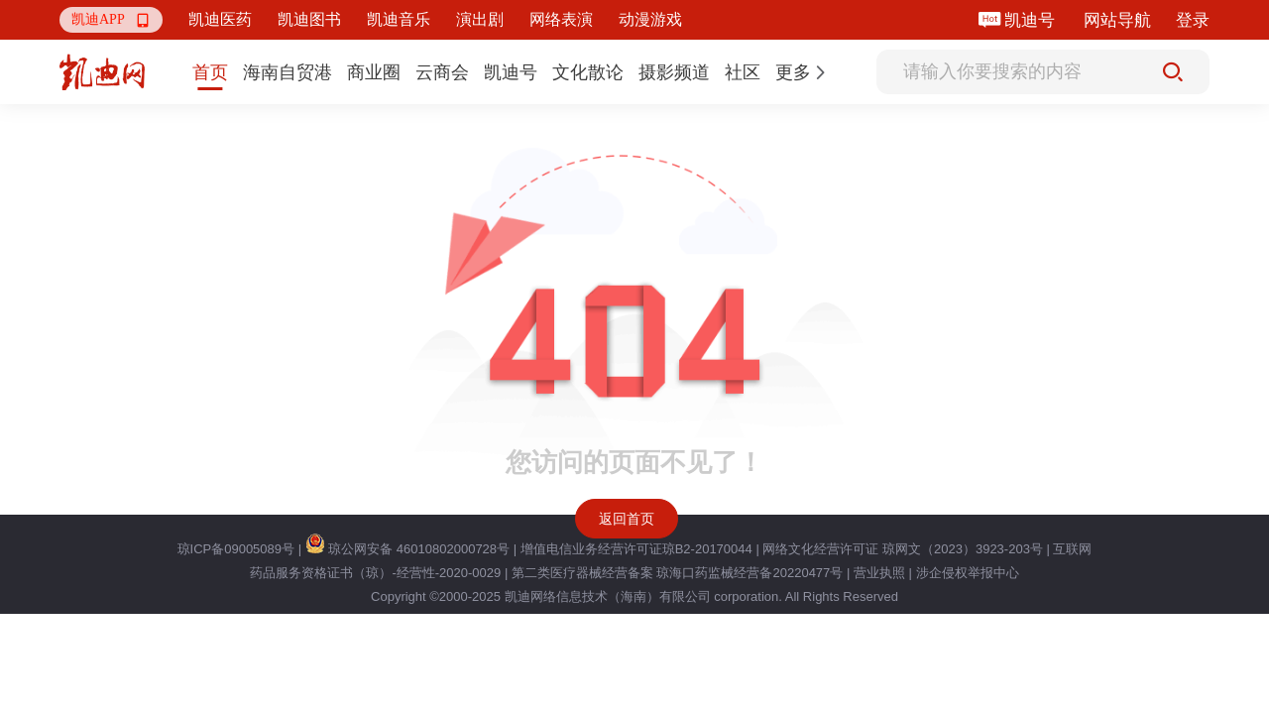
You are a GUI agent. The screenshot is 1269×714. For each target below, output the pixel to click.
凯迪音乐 (398, 19)
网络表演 (561, 19)
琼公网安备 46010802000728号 (407, 548)
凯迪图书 (309, 19)
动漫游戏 (650, 19)
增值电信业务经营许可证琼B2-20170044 (636, 548)
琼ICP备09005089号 (236, 548)
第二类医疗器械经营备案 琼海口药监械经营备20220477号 (677, 572)
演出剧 (480, 19)
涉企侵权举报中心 (967, 572)
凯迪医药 (220, 19)
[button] (111, 20)
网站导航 (1117, 20)
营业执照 (879, 572)
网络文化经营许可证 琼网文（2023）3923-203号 (902, 548)
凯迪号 (1031, 20)
